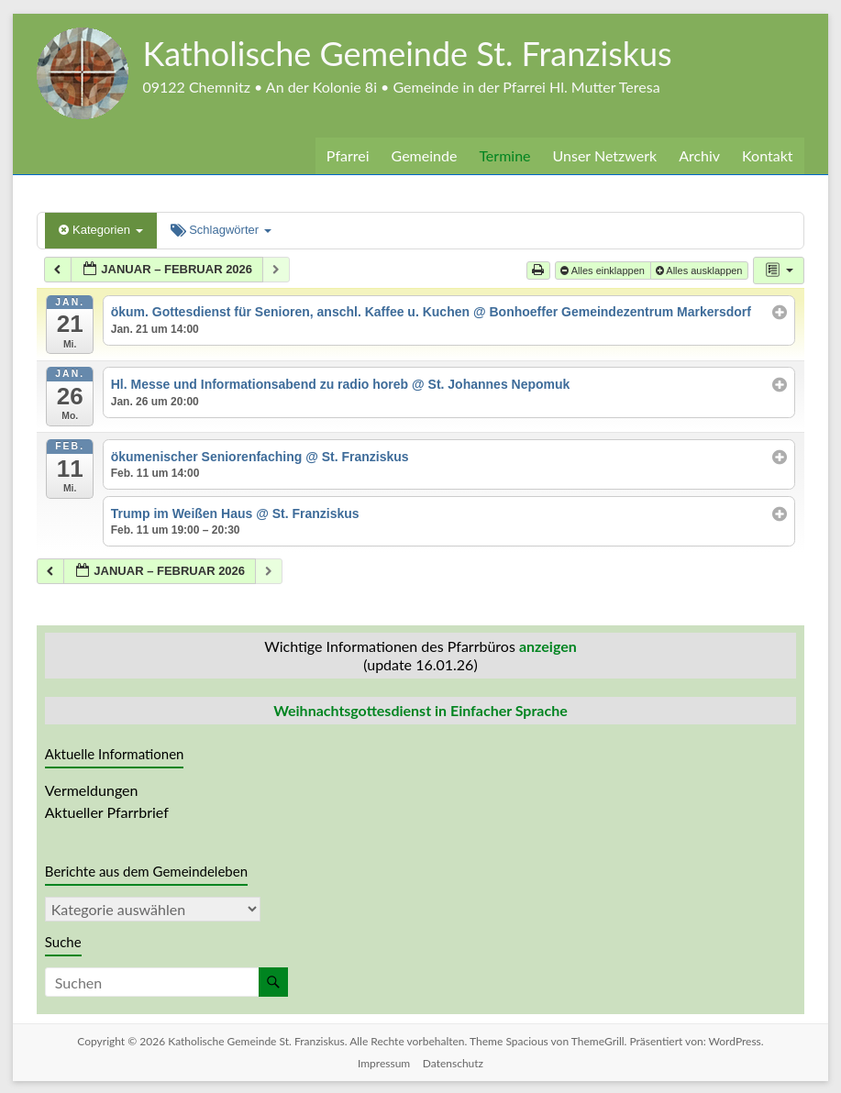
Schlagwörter (221, 230)
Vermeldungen (92, 790)
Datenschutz (454, 1061)
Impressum (384, 1061)
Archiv (701, 155)
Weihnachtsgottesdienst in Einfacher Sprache (420, 710)
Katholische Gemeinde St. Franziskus (417, 53)
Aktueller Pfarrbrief (106, 812)
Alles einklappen (603, 270)
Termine (506, 155)
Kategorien (100, 230)
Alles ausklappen (701, 270)
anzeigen (547, 646)
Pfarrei (346, 155)
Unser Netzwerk (606, 155)
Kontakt (767, 155)
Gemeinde (424, 155)
